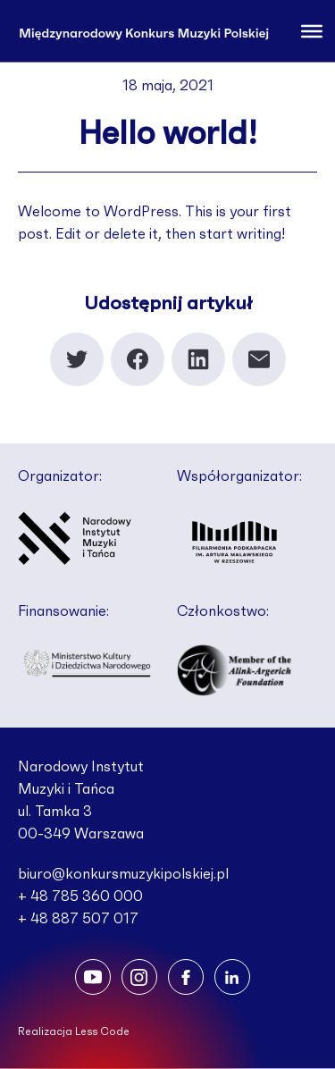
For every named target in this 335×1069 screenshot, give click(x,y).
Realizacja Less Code (74, 1031)
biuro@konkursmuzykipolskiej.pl (123, 874)
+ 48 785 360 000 (80, 896)
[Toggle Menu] (311, 30)
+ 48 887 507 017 (78, 919)
